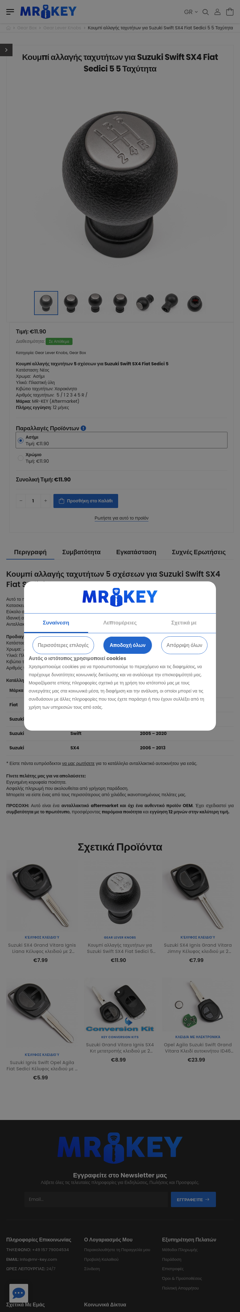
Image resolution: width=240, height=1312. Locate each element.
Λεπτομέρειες (120, 622)
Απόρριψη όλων (184, 645)
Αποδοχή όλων (128, 645)
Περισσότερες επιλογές (63, 645)
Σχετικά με (184, 622)
